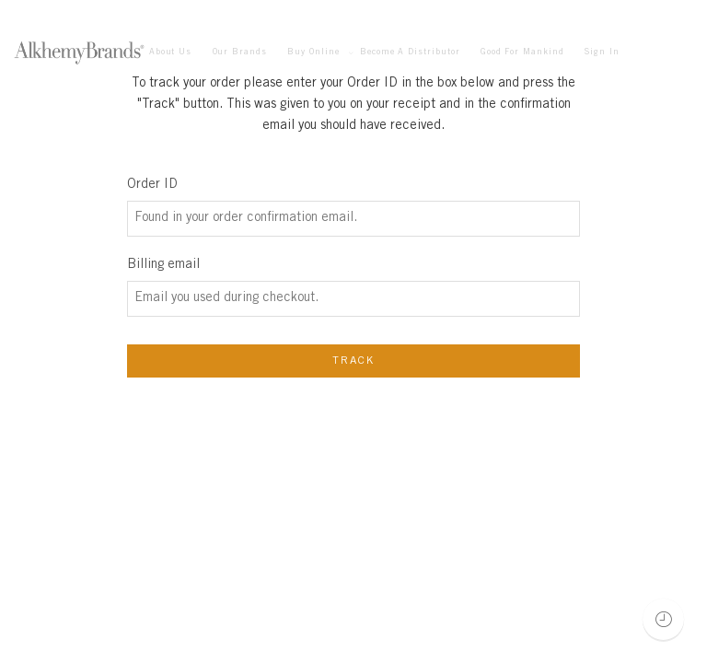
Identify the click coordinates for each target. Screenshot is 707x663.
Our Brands (240, 52)
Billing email (163, 265)
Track (354, 360)
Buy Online (313, 53)
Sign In (602, 52)
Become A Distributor (410, 52)
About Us (170, 52)
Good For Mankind (522, 52)
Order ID (152, 185)
